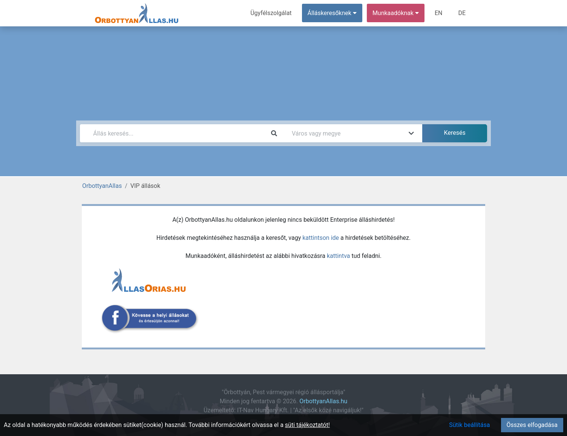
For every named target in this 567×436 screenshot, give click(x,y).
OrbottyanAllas (102, 185)
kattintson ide (320, 237)
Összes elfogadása (532, 424)
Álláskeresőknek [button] (332, 13)
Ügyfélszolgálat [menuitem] (270, 13)
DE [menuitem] (462, 13)
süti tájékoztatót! (307, 424)
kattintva (338, 255)
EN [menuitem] (439, 13)
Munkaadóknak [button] (395, 13)
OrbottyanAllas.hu (323, 401)
